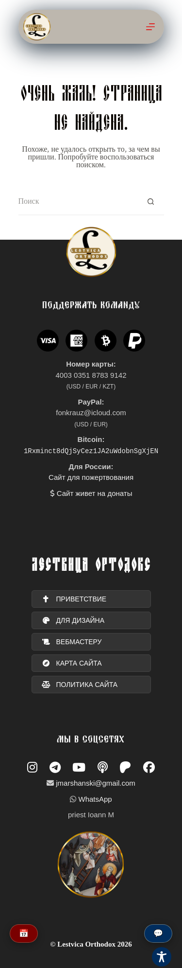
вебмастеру (72, 642)
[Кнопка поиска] (150, 202)
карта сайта (72, 663)
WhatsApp (95, 799)
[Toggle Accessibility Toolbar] (161, 957)
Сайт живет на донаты (94, 493)
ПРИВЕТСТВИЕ (74, 599)
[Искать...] (77, 202)
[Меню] (150, 26)
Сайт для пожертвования (91, 477)
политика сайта (80, 684)
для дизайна (73, 620)
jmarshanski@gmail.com (95, 783)
